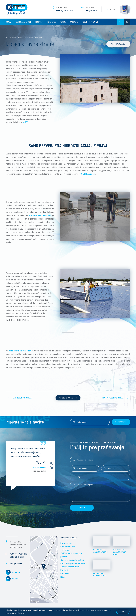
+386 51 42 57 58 (17, 558)
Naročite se (121, 423)
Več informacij (118, 44)
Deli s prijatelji (68, 399)
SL (107, 9)
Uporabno (74, 22)
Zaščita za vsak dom (69, 568)
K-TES (25, 122)
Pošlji (82, 509)
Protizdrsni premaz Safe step (73, 565)
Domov (8, 22)
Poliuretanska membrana (40, 216)
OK (123, 612)
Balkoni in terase (67, 548)
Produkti (39, 22)
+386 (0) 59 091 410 (64, 11)
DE (114, 9)
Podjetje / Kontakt (91, 22)
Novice (63, 22)
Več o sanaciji (41, 472)
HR (111, 9)
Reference (51, 22)
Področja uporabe (23, 22)
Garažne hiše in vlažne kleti (72, 561)
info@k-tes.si (91, 11)
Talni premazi (66, 551)
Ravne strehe (66, 544)
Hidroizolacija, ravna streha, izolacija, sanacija (26, 37)
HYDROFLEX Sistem (86, 174)
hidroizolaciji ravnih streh (20, 352)
